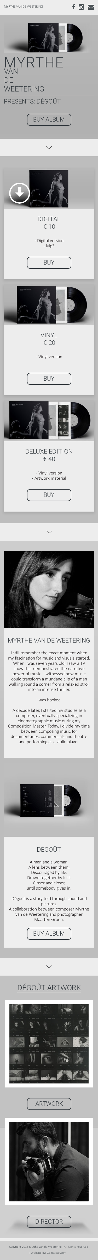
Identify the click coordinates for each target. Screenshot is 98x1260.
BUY (49, 262)
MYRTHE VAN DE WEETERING (23, 6)
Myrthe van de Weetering (45, 1246)
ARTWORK (49, 1103)
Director (49, 1221)
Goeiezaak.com (56, 1253)
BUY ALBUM (49, 119)
